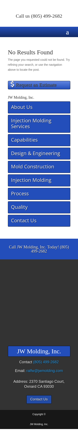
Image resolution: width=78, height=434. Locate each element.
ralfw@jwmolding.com (44, 371)
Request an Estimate (36, 85)
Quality (19, 206)
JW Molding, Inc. (39, 424)
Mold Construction (32, 166)
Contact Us (23, 220)
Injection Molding (31, 179)
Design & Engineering (35, 153)
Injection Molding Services (31, 123)
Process (20, 193)
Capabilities (24, 139)
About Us (21, 106)
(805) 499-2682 (46, 16)
